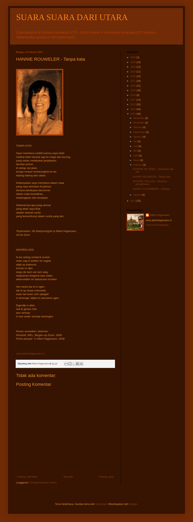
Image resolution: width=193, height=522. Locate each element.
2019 (133, 90)
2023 (133, 71)
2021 (133, 81)
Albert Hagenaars (160, 215)
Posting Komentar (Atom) (43, 482)
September (139, 132)
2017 (133, 99)
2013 (133, 200)
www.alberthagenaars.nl (30, 353)
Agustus (138, 136)
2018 (133, 95)
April (136, 155)
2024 (133, 66)
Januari (137, 194)
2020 (133, 85)
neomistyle (101, 504)
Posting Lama (106, 476)
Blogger (133, 504)
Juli (135, 141)
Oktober (138, 127)
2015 (133, 109)
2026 (133, 57)
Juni (135, 146)
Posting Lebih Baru (27, 476)
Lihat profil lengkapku (157, 225)
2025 (133, 62)
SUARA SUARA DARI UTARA (72, 17)
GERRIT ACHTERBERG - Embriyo (151, 189)
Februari (138, 164)
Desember (139, 118)
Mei (135, 150)
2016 (133, 104)
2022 (133, 76)
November (139, 122)
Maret (136, 160)
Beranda (68, 476)
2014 (133, 113)
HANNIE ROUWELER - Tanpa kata (151, 176)
